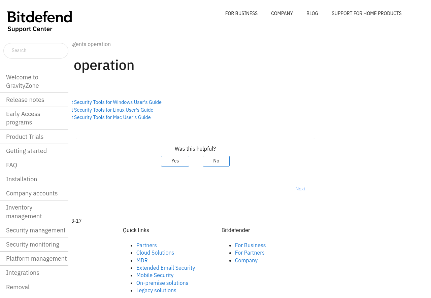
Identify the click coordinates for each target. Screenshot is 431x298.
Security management (36, 230)
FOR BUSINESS (241, 13)
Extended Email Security (221, 267)
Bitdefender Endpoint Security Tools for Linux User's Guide (145, 110)
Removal (18, 287)
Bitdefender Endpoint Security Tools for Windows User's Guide (150, 102)
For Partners (306, 252)
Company (302, 260)
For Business (306, 245)
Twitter (102, 260)
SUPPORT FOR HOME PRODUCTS (367, 13)
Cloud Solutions (211, 252)
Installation (21, 179)
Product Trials (24, 137)
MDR (198, 260)
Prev (89, 189)
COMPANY (282, 13)
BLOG (312, 13)
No (272, 161)
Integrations (22, 272)
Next (356, 189)
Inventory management (24, 211)
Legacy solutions (212, 290)
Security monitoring (32, 244)
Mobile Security (211, 275)
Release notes (25, 100)
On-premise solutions (218, 283)
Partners (202, 245)
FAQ (11, 165)
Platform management (36, 258)
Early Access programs (23, 118)
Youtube (104, 267)
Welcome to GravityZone (22, 81)
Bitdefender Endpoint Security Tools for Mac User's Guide (144, 117)
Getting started (26, 151)
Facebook (105, 245)
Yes (231, 161)
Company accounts (32, 193)
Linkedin (104, 252)
